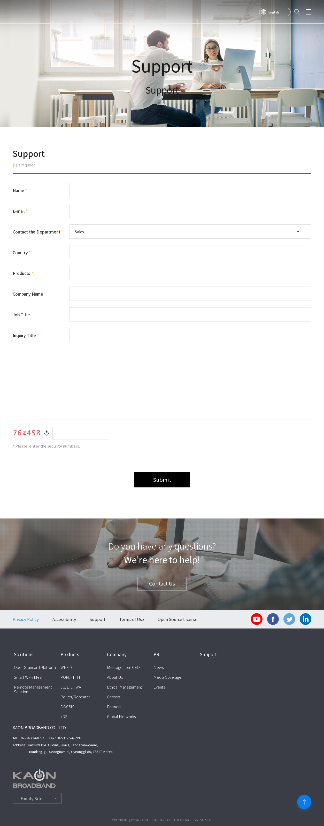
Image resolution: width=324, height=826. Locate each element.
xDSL (64, 716)
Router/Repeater (75, 697)
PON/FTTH (70, 677)
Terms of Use (131, 619)
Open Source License (177, 619)
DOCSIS (67, 706)
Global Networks (121, 716)
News (158, 667)
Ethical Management (124, 687)
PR (156, 654)
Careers (113, 697)
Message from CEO (123, 667)
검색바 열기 (297, 11)
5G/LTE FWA (70, 687)
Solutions (23, 654)
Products (69, 654)
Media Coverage (167, 677)
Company (117, 654)
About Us (115, 677)
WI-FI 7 (66, 667)
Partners (114, 706)
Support (97, 619)
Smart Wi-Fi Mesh (28, 677)
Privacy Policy (26, 619)
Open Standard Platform (35, 667)
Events (159, 687)
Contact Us (162, 583)
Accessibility (64, 619)
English (273, 12)
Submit (162, 479)
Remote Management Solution (33, 689)
